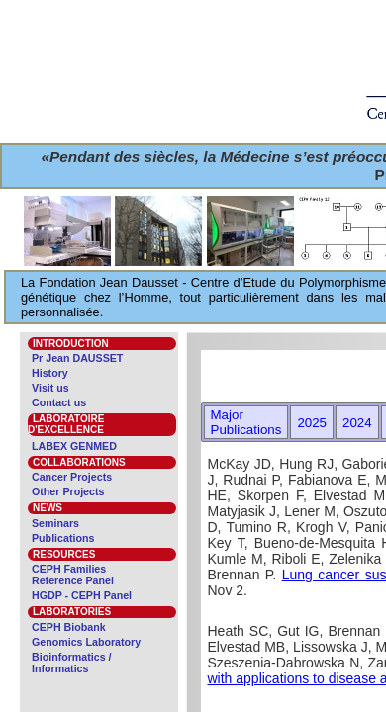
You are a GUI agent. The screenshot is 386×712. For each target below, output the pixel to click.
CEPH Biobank (69, 627)
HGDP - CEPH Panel (82, 595)
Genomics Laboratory (86, 642)
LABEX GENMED (74, 446)
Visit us (50, 388)
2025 (312, 422)
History (50, 373)
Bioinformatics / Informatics (72, 662)
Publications (63, 538)
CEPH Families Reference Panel (73, 574)
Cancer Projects (72, 477)
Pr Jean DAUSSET (77, 358)
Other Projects (68, 491)
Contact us (59, 402)
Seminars (55, 523)
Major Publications (246, 422)
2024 (357, 422)
